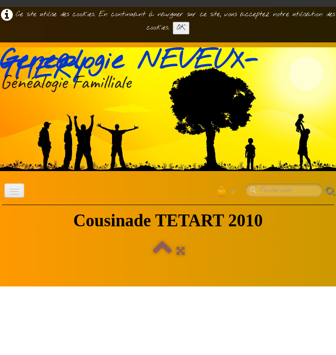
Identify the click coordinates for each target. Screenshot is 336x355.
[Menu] (14, 190)
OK (181, 28)
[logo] (168, 71)
